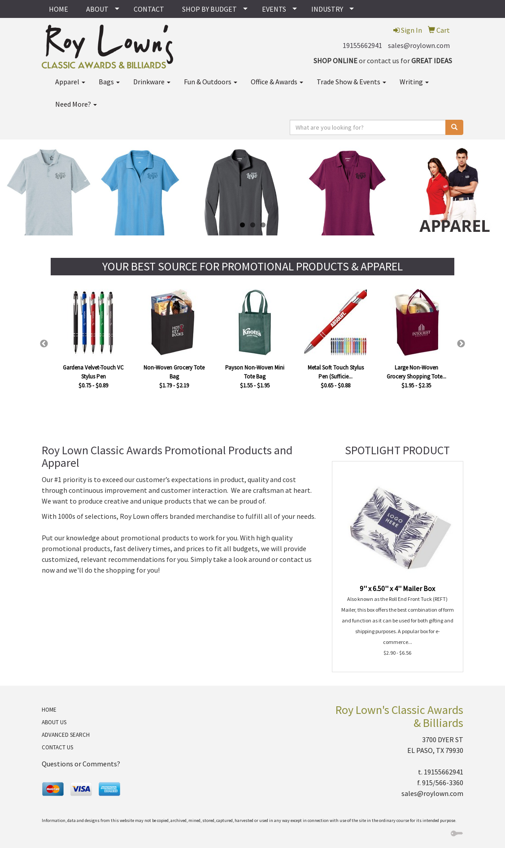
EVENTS (274, 8)
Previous (43, 343)
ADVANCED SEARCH (66, 735)
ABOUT (97, 8)
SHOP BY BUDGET (209, 8)
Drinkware (151, 81)
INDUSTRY (327, 8)
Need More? (76, 104)
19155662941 (362, 45)
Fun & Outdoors (210, 81)
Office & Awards (277, 81)
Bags (109, 81)
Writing (414, 81)
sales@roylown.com (419, 45)
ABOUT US (54, 722)
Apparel (70, 81)
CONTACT (149, 8)
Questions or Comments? (81, 763)
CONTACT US (57, 747)
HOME (58, 8)
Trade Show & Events (351, 81)
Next (461, 343)
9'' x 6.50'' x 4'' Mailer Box (397, 588)
